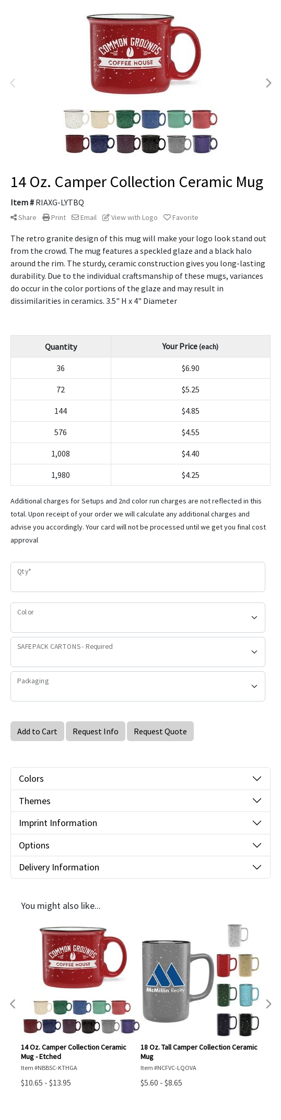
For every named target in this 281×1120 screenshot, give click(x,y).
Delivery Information (59, 867)
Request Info (96, 731)
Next (268, 83)
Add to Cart (37, 731)
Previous (13, 83)
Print (54, 217)
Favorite (180, 217)
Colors (31, 778)
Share (23, 217)
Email (84, 217)
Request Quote (160, 731)
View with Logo (130, 217)
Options (34, 845)
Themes (35, 801)
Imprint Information (58, 823)
